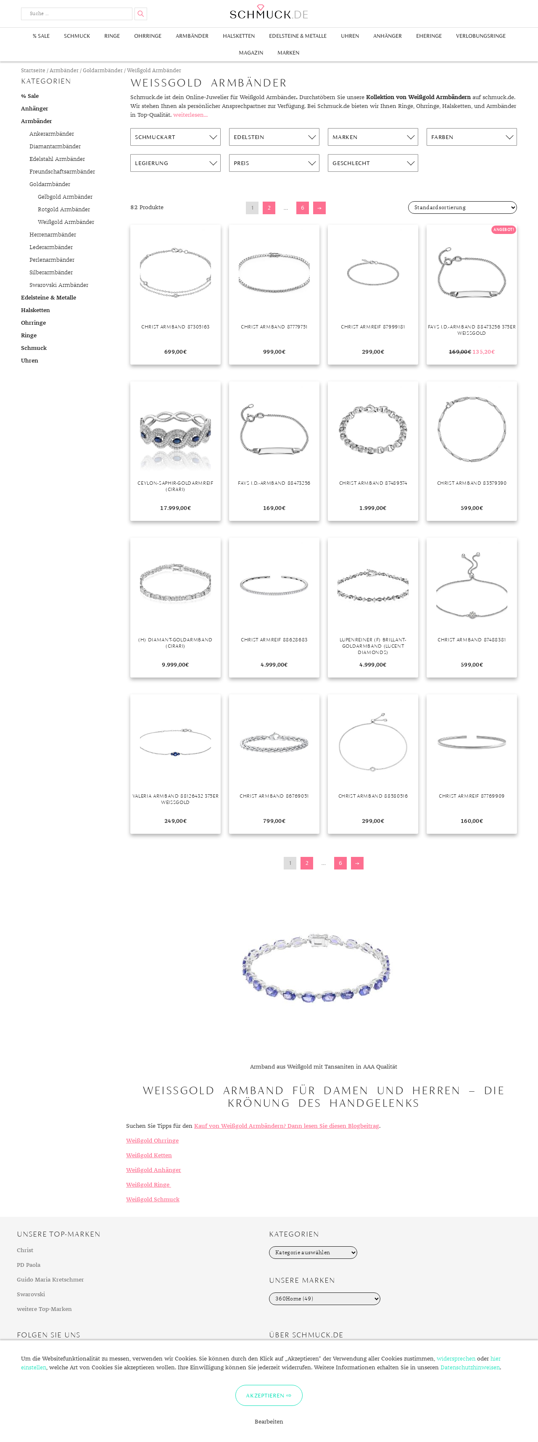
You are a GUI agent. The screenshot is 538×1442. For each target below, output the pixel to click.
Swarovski (31, 1295)
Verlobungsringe (481, 36)
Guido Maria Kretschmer (50, 1280)
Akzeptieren (265, 1395)
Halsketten (239, 36)
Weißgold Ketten (149, 1155)
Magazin (251, 53)
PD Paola (28, 1265)
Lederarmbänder (51, 247)
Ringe (112, 36)
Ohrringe (147, 36)
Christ (25, 1250)
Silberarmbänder (51, 273)
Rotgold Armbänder (64, 210)
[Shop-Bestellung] (462, 207)
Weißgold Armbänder (66, 222)
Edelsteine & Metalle (298, 36)
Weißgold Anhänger (153, 1170)
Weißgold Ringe (148, 1185)
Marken (288, 53)
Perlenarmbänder (51, 260)
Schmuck (77, 36)
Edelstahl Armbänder (57, 159)
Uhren (350, 36)
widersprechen (456, 1359)
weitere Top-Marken (44, 1309)
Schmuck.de (269, 11)
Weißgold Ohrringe (152, 1141)
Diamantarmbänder (55, 147)
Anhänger (387, 36)
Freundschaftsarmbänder (62, 172)
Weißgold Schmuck (152, 1200)
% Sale (41, 36)
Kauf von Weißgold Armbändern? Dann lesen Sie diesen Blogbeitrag (286, 1126)
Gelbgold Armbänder (65, 197)
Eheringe (429, 36)
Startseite (33, 71)
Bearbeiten (269, 1422)
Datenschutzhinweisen (470, 1368)
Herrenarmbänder (52, 235)
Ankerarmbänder (51, 134)
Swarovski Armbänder (58, 285)
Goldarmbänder (103, 71)
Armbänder (192, 36)
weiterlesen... (190, 115)
